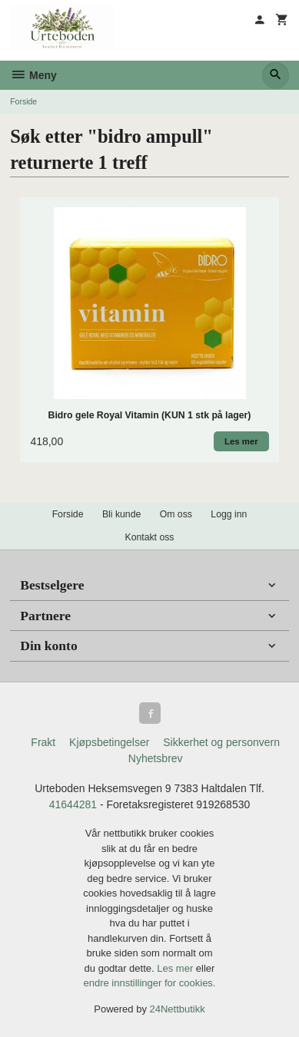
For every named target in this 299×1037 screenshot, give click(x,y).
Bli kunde (121, 514)
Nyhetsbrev (155, 758)
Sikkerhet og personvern (221, 742)
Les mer (176, 968)
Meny (33, 75)
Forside (23, 101)
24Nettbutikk (177, 1009)
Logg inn (229, 514)
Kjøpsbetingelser (109, 742)
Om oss (176, 514)
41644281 (73, 804)
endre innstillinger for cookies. (150, 983)
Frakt (43, 742)
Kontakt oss (149, 537)
